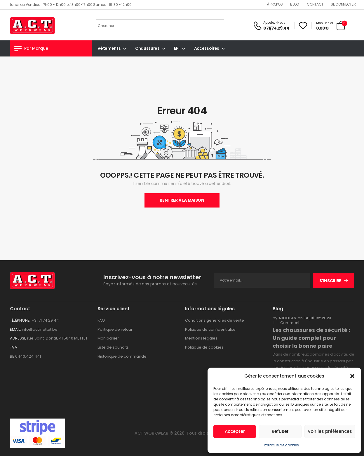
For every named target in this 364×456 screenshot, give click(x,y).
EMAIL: (15, 329)
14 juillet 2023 (317, 318)
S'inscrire (330, 281)
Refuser (280, 431)
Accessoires (206, 48)
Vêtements (109, 48)
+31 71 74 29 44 (45, 320)
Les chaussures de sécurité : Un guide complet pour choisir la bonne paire (311, 337)
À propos (275, 4)
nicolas (287, 318)
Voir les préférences (330, 431)
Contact (315, 4)
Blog (294, 4)
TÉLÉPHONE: (20, 320)
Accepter (235, 431)
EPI (177, 48)
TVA (13, 347)
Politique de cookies (281, 445)
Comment (288, 322)
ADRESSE (18, 338)
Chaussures (147, 48)
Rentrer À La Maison (182, 200)
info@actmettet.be (40, 329)
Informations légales (210, 308)
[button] (352, 376)
